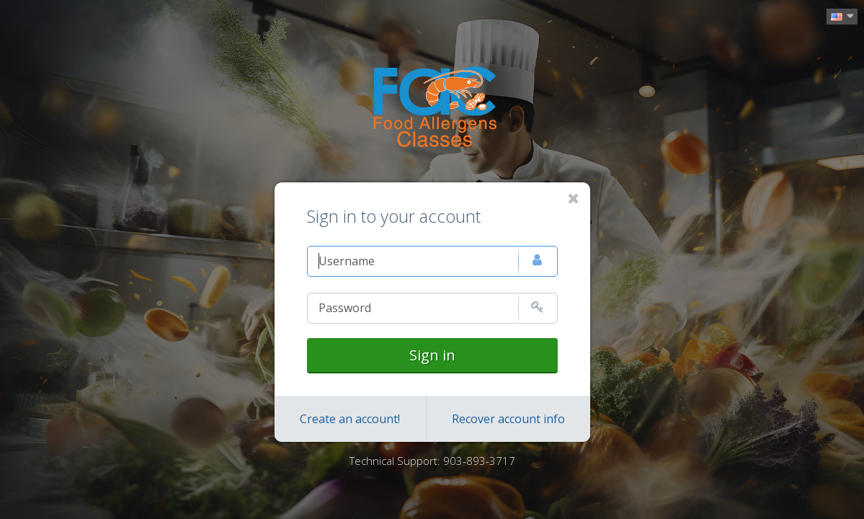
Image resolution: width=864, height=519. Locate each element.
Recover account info (508, 419)
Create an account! (350, 419)
